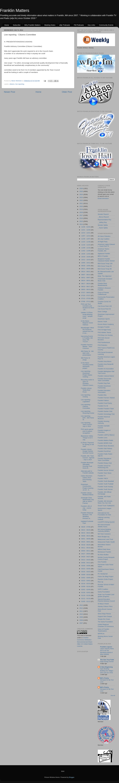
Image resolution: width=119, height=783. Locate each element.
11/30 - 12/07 (86, 239)
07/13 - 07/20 (86, 298)
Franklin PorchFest (104, 451)
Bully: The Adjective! (105, 276)
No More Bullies (103, 554)
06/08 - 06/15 (86, 536)
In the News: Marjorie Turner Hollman (87, 322)
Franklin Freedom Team (106, 408)
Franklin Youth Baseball (106, 481)
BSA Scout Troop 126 (105, 263)
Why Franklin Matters (32, 25)
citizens (12, 84)
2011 (81, 611)
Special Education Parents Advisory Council (106, 600)
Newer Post (9, 92)
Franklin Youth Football (105, 484)
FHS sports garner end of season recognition (87, 431)
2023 (81, 197)
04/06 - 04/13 (86, 563)
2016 (81, 218)
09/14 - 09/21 (86, 271)
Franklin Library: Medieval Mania (87, 494)
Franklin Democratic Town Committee (104, 379)
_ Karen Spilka (103, 228)
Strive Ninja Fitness (104, 614)
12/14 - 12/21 (86, 233)
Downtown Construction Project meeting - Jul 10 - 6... (87, 487)
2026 (81, 188)
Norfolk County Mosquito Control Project (106, 558)
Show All (113, 695)
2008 (81, 620)
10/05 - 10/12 (86, 263)
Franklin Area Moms (104, 361)
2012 (81, 608)
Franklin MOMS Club (105, 443)
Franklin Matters (14, 10)
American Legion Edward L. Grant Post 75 (106, 245)
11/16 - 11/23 (86, 245)
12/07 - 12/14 (86, 236)
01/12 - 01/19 (86, 598)
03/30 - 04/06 (86, 565)
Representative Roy (104, 219)
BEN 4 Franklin (103, 256)
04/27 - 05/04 (86, 554)
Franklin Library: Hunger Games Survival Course (87, 451)
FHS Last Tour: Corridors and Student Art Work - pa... (87, 307)
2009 (81, 617)
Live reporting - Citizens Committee (86, 406)
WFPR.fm (101, 633)
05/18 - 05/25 (86, 545)
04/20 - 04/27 (86, 557)
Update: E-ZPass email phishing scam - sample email (87, 315)
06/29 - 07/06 (86, 527)
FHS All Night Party (104, 330)
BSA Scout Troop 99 (105, 269)
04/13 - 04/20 (86, 560)
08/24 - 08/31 (86, 280)
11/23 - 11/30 (86, 242)
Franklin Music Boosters (106, 446)
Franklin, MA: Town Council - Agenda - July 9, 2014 (87, 457)
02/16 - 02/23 (86, 583)
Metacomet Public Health (106, 542)
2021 (81, 203)
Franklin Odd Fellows (105, 448)
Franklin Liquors (106, 647)
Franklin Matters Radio (105, 440)
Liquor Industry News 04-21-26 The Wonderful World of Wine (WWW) (107, 651)
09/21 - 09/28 (86, 268)
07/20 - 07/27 (86, 295)
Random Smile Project (105, 579)
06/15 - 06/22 (86, 533)
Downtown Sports (104, 319)
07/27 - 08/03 (86, 292)
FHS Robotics (102, 345)
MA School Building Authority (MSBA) (104, 530)
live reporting (19, 84)
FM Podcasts (79, 25)
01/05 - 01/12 (86, 601)
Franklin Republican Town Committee (104, 459)
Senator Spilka (103, 225)
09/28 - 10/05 (86, 266)
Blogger (71, 777)
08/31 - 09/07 (86, 277)
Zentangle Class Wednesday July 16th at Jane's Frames (87, 500)
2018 (81, 212)
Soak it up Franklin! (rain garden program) (106, 595)
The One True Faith (107, 660)
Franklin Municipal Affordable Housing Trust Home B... (87, 465)
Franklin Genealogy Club (106, 414)
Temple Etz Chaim (104, 619)
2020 (81, 206)
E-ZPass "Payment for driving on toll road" (87, 444)
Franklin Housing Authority (103, 422)
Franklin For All (103, 406)
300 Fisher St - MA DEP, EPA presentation (87, 353)
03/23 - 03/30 (86, 569)
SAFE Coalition (103, 589)
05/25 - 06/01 (86, 542)
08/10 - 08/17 (86, 286)
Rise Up (100, 582)
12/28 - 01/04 (86, 227)
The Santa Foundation (105, 622)
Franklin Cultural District (106, 376)
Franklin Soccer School (106, 470)
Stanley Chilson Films (105, 606)
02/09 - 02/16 (86, 586)
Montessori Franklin (104, 552)
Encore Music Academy (106, 324)
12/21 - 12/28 (86, 230)
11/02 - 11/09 (86, 251)
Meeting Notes (49, 25)
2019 (81, 209)
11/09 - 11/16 (86, 248)
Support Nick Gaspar (105, 616)
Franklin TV (102, 476)
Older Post (67, 92)
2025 (81, 191)
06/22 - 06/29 (86, 530)
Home (6, 25)
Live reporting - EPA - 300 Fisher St (87, 417)
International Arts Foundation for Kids (104, 514)
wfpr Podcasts (64, 25)
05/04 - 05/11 (86, 551)
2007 (81, 623)
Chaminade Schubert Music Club (105, 279)
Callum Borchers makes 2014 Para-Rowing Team (86, 478)
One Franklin (102, 562)
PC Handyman (103, 574)
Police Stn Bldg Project (105, 576)
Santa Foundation (104, 592)
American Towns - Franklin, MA (104, 250)
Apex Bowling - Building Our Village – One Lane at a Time (107, 670)
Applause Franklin (104, 253)
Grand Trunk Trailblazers (106, 506)
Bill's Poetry (104, 678)
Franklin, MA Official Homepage (104, 493)
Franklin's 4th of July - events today (86, 508)
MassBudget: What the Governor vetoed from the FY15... (87, 330)
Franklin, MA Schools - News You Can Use (105, 502)
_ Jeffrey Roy (102, 222)
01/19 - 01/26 (86, 595)
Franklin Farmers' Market (106, 398)
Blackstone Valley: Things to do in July (87, 437)
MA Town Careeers (104, 534)
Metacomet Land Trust (105, 539)
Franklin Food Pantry (105, 403)
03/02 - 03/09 (86, 577)
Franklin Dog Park (104, 383)
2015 (81, 221)
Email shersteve (103, 198)
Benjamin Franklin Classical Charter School (106, 260)
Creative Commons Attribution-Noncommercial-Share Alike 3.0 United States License (85, 642)
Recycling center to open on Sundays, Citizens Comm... (87, 382)
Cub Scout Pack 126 (105, 306)
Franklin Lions (102, 437)
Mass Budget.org (103, 536)
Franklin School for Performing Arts (104, 466)
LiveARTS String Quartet (106, 522)
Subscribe (17, 25)
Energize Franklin (104, 327)
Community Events (106, 25)
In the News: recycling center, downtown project (87, 365)
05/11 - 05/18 (86, 548)
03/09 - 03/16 (86, 574)
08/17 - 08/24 (86, 283)
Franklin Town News (105, 473)
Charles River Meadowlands (102, 284)
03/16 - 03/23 (86, 571)
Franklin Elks (102, 395)
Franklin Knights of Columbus (104, 431)
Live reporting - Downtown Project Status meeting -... (86, 374)
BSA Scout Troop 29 (105, 266)
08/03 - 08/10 (86, 289)
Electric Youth (102, 321)
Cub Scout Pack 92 (104, 309)
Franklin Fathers (103, 400)
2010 (81, 614)
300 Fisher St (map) (85, 359)
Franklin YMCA (103, 478)
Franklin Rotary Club (105, 463)
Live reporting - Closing (86, 396)
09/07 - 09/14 (86, 274)
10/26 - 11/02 (86, 254)
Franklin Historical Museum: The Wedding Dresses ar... (87, 515)
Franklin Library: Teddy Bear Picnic (86, 390)
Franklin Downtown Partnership (104, 387)
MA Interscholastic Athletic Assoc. (104, 525)
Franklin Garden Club (105, 411)
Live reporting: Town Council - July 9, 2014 (87, 424)
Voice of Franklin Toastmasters (103, 630)
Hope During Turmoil (107, 661)
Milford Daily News (104, 549)
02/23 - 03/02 (86, 580)
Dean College (102, 311)
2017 (81, 215)
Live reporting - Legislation (86, 400)
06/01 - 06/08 (86, 539)
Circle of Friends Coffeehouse (103, 293)
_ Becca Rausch (103, 217)
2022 (81, 200)
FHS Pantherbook (104, 342)
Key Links (91, 25)
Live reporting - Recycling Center (87, 412)
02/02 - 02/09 (86, 589)
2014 (81, 224)
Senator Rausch (103, 214)
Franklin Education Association (104, 391)
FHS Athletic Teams (104, 332)
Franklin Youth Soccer (105, 489)
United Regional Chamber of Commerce (106, 625)
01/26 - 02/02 (86, 592)
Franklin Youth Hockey (105, 486)
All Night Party (103, 241)
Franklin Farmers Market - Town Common (86, 346)
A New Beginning (106, 667)
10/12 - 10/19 (86, 260)
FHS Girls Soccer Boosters (104, 339)
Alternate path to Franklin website (87, 472)
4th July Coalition (103, 239)
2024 (81, 194)
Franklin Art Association (106, 369)
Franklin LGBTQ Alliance (106, 435)
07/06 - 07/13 (86, 301)
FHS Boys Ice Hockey (105, 335)
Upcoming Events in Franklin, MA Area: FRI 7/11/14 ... (87, 339)
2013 (81, 605)
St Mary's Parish (103, 604)
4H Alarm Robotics (104, 236)
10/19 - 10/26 (86, 257)
